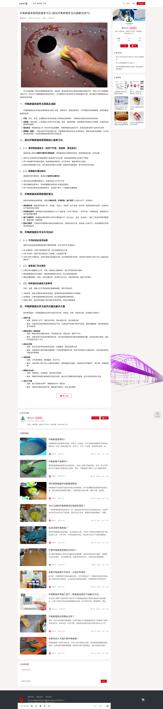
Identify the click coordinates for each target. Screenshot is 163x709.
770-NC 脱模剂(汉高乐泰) (137, 108)
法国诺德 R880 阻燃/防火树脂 (120, 92)
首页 (34, 3)
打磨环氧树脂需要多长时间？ (63, 550)
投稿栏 (24, 440)
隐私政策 (40, 697)
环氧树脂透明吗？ (57, 439)
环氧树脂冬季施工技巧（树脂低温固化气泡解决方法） (75, 594)
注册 (133, 3)
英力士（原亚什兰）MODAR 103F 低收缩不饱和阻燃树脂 (136, 93)
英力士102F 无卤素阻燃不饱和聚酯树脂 (121, 123)
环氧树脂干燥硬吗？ (58, 461)
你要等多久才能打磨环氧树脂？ (64, 638)
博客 (44, 3)
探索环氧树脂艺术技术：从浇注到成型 (67, 572)
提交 (103, 681)
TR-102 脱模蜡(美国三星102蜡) (136, 123)
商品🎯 (39, 3)
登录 (128, 3)
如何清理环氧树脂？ (58, 528)
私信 (104, 418)
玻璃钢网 (36, 700)
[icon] (143, 700)
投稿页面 (141, 3)
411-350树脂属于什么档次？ (125, 63)
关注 (95, 418)
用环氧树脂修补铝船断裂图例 (63, 483)
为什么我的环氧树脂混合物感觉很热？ (67, 505)
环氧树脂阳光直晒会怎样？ (62, 616)
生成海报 (24, 706)
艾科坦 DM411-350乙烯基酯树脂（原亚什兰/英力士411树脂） (121, 108)
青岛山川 (23, 18)
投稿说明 (49, 697)
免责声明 (31, 697)
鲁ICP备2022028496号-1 (56, 700)
